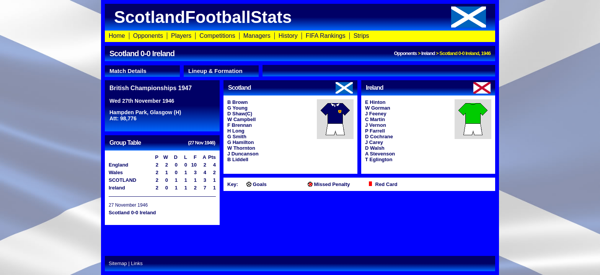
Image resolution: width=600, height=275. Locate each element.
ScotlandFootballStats (300, 17)
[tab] (142, 71)
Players (181, 35)
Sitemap (118, 263)
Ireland (428, 53)
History (288, 35)
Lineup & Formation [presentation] (215, 71)
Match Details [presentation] (128, 71)
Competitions (217, 35)
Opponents (148, 35)
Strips (361, 35)
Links (136, 263)
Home (117, 35)
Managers (257, 35)
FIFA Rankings (326, 35)
